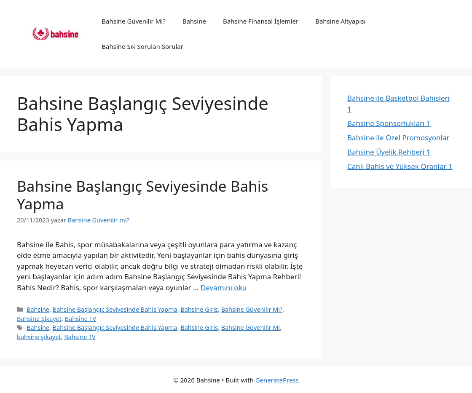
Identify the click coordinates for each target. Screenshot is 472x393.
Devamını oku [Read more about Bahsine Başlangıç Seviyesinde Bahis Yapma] (224, 287)
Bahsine (194, 21)
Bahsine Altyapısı (340, 21)
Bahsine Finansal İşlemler (260, 21)
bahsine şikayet (39, 337)
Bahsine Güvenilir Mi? (133, 21)
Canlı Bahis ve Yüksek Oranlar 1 (400, 166)
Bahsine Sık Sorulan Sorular (142, 46)
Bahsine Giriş (199, 309)
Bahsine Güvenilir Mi (250, 327)
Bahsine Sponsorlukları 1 (389, 123)
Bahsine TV (81, 319)
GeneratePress (277, 380)
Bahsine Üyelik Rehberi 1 (388, 152)
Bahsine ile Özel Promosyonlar (398, 137)
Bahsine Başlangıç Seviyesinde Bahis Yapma (142, 195)
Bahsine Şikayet (39, 319)
